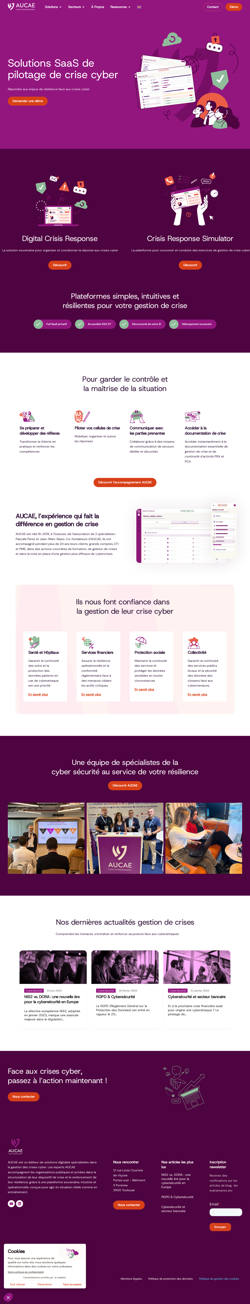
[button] (12, 838)
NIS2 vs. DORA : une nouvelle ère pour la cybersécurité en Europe (51, 999)
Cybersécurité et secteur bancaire (197, 996)
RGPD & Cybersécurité (115, 996)
